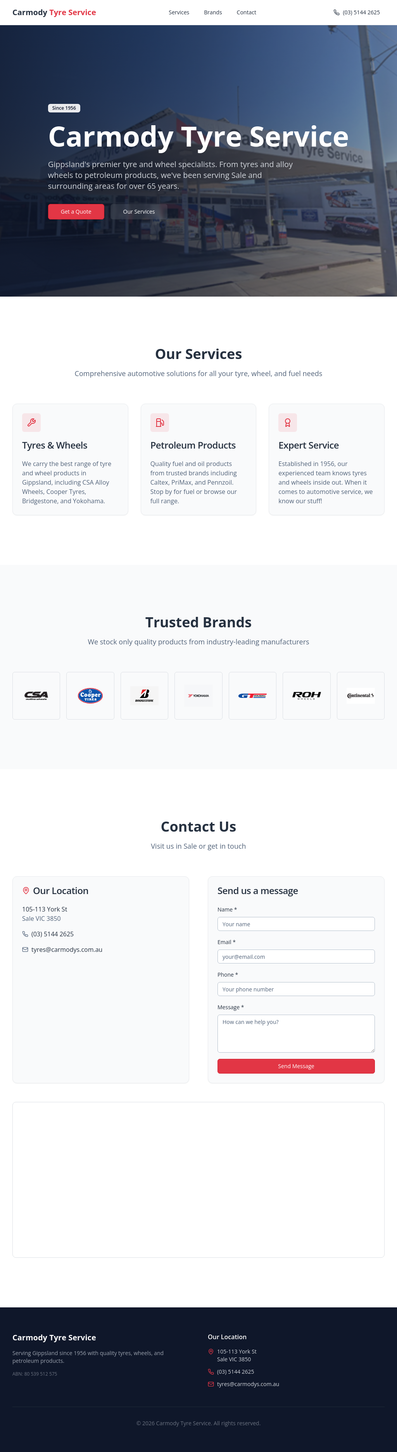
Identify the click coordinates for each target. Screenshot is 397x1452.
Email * (226, 942)
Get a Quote (76, 211)
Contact (246, 12)
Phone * (227, 974)
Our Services (139, 211)
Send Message (296, 1066)
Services (179, 12)
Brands (213, 12)
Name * (227, 909)
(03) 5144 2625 (52, 934)
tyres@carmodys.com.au (66, 949)
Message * (230, 1007)
